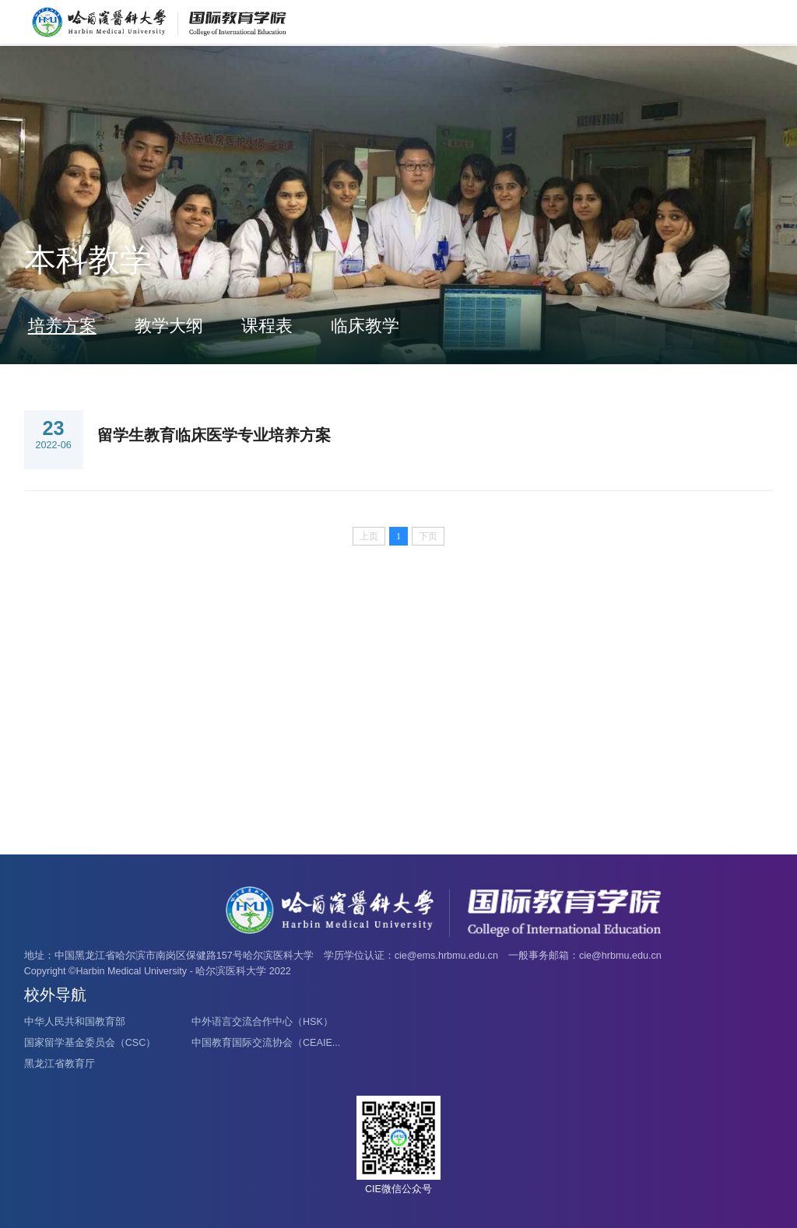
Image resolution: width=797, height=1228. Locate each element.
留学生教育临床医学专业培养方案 (214, 435)
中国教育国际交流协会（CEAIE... (265, 1042)
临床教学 (365, 325)
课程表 (267, 325)
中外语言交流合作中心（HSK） (262, 1021)
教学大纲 (169, 325)
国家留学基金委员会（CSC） (90, 1042)
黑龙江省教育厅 (59, 1063)
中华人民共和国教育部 (74, 1021)
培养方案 (62, 325)
